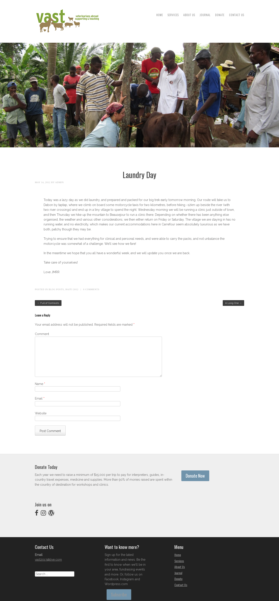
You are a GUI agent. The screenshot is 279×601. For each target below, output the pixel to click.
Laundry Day (139, 174)
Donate (220, 15)
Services (173, 15)
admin (59, 182)
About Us (189, 15)
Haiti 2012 (71, 289)
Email (39, 398)
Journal (205, 15)
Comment (42, 334)
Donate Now (195, 476)
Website (40, 413)
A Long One (233, 303)
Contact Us (236, 15)
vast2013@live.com (48, 559)
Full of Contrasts (48, 303)
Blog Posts (56, 289)
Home (159, 15)
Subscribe (119, 594)
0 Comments (91, 289)
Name (40, 384)
